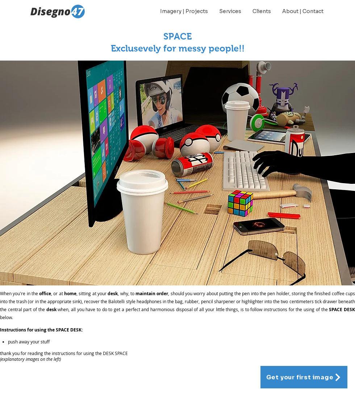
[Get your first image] (304, 377)
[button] (177, 173)
